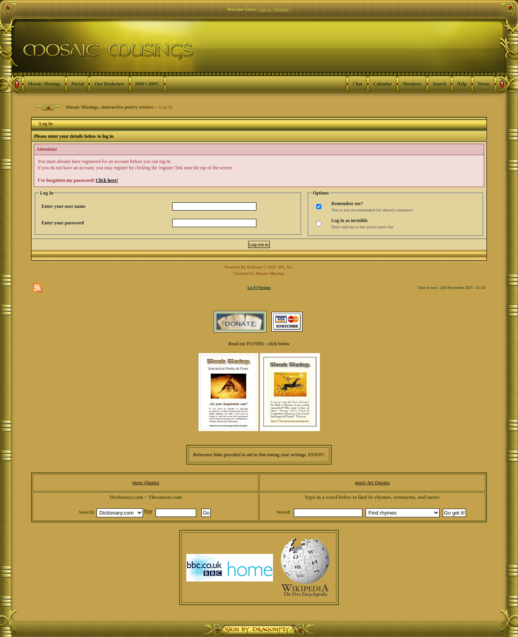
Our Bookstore (109, 84)
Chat (357, 84)
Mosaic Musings (44, 84)
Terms (483, 84)
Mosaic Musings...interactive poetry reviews (109, 107)
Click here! (107, 180)
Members (412, 84)
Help (462, 84)
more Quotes (145, 482)
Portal (77, 84)
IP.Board (254, 267)
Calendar (382, 84)
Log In (265, 9)
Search (439, 84)
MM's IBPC (147, 84)
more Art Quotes (372, 482)
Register (281, 9)
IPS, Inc (285, 267)
